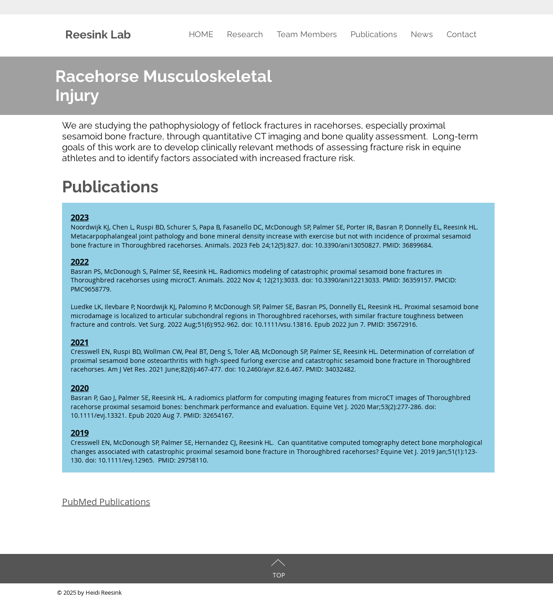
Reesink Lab (99, 34)
